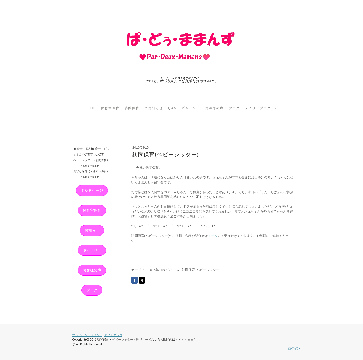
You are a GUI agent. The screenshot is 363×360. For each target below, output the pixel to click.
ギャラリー (191, 108)
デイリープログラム (261, 108)
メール (213, 236)
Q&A (172, 108)
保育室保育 (110, 108)
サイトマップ (113, 335)
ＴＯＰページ (92, 190)
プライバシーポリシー (87, 335)
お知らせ (91, 230)
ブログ (234, 108)
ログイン (294, 348)
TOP (92, 108)
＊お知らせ (153, 108)
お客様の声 (214, 108)
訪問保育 (132, 108)
